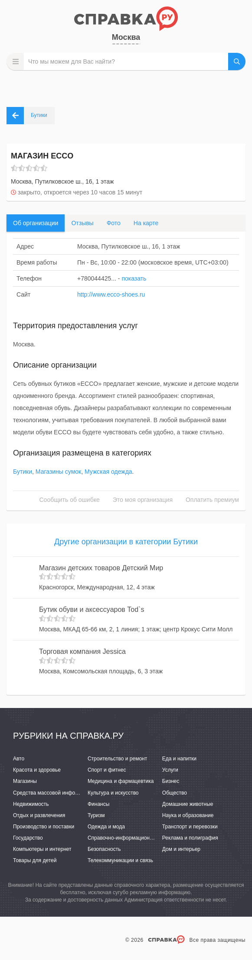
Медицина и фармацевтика (121, 781)
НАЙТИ (237, 61)
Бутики (22, 471)
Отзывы (82, 223)
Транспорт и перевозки (190, 827)
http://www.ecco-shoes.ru (111, 294)
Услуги (170, 770)
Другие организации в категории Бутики (126, 541)
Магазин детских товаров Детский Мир (101, 568)
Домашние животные (187, 804)
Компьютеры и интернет (42, 849)
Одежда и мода (106, 827)
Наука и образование (187, 815)
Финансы (98, 804)
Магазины (25, 781)
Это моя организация (143, 499)
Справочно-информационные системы (134, 838)
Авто (18, 759)
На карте (146, 223)
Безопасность (104, 849)
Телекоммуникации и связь (120, 860)
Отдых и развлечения (39, 815)
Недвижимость (31, 804)
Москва (126, 37)
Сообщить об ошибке (69, 499)
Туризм (96, 815)
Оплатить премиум (212, 499)
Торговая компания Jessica (82, 651)
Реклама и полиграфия (190, 838)
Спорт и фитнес (107, 770)
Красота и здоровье (37, 770)
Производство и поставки (43, 827)
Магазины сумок (58, 471)
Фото (114, 223)
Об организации (35, 223)
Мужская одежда (108, 471)
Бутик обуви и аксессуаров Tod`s (91, 609)
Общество (174, 793)
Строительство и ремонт (117, 759)
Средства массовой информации (53, 793)
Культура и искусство (113, 793)
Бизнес (170, 781)
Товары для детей (34, 860)
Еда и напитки (179, 759)
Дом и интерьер (181, 849)
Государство (28, 838)
